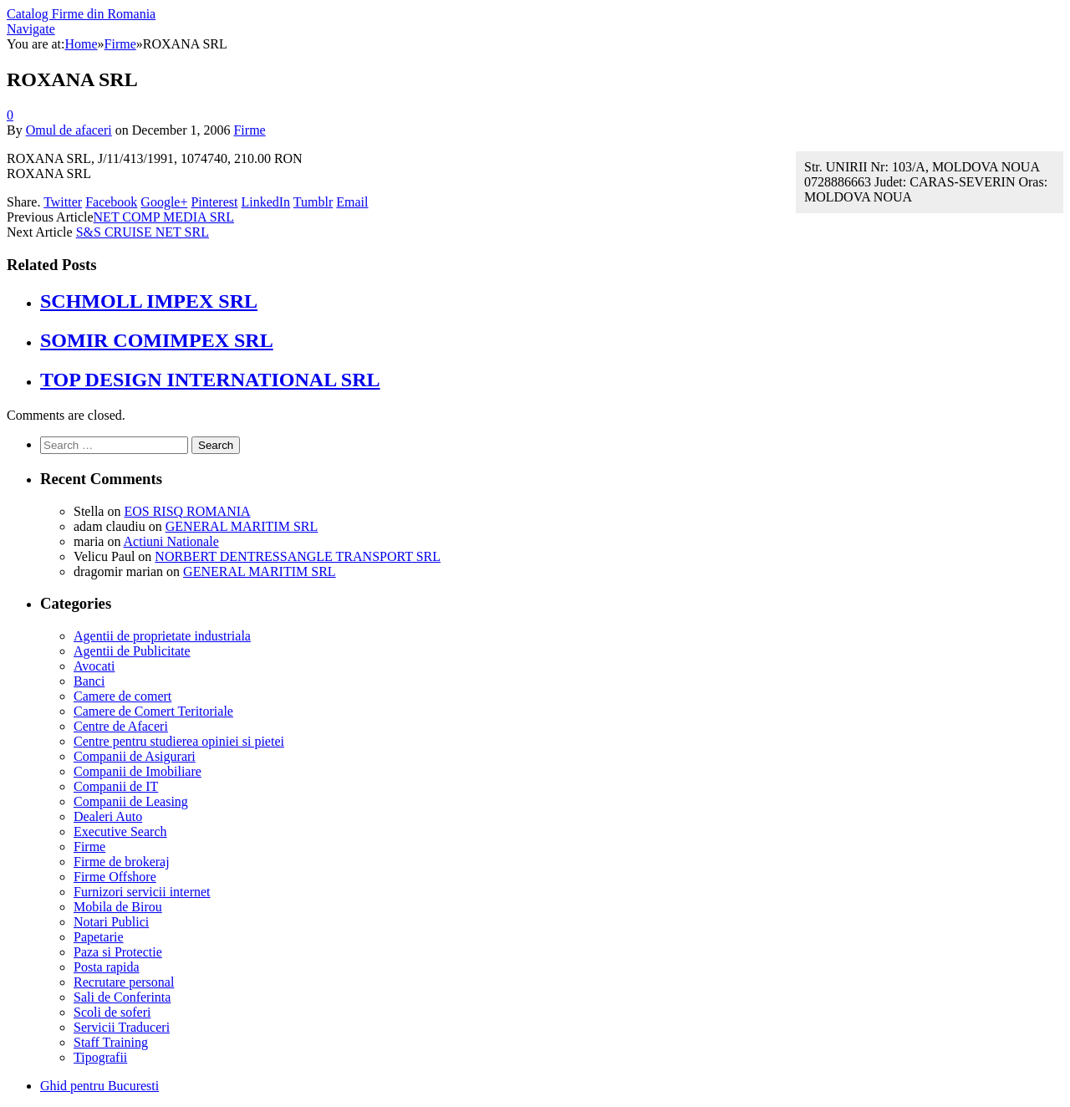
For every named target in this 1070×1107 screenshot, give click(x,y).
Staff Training (111, 1042)
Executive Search (120, 831)
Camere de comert (122, 696)
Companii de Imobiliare (137, 771)
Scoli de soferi (112, 1012)
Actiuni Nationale (171, 541)
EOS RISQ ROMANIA (187, 511)
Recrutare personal (124, 982)
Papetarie (99, 937)
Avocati (94, 666)
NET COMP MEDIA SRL (164, 217)
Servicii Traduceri (122, 1027)
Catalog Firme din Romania (81, 14)
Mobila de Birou (118, 907)
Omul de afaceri (69, 130)
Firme (249, 130)
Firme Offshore (115, 877)
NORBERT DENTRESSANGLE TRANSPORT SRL (298, 556)
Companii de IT (116, 786)
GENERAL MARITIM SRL (242, 526)
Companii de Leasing (131, 801)
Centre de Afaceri (121, 726)
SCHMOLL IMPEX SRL (148, 301)
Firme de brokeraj (122, 861)
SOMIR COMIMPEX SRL (156, 340)
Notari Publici (111, 922)
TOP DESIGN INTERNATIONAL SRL (210, 379)
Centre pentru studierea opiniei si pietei (179, 741)
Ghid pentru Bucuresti (99, 1086)
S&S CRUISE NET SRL (142, 232)
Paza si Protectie (118, 952)
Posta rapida (107, 967)
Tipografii (100, 1057)
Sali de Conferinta (122, 997)
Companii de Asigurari (135, 756)
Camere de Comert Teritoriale (153, 711)
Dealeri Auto (108, 816)
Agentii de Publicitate (132, 651)
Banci (89, 681)
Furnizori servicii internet (142, 892)
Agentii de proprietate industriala (162, 636)
